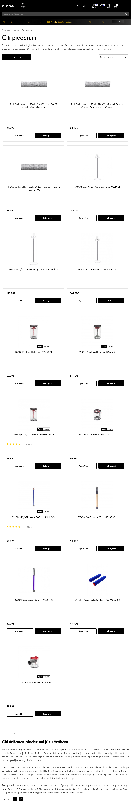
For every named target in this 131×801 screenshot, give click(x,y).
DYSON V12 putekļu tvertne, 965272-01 (97, 434)
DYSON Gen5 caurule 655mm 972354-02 (33, 599)
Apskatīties (19, 135)
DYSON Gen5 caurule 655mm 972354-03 (97, 517)
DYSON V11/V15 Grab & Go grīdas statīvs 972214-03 (33, 269)
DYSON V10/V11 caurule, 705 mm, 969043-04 (34, 517)
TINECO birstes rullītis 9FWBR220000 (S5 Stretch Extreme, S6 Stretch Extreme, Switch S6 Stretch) (97, 106)
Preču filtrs (16, 57)
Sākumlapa (6, 30)
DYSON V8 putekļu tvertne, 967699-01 (34, 682)
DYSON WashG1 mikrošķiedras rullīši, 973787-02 (97, 599)
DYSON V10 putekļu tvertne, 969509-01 (33, 351)
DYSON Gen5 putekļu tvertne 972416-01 (97, 351)
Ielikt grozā (47, 135)
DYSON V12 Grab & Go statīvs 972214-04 (97, 269)
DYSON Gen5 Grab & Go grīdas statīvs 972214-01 (97, 186)
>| (19, 733)
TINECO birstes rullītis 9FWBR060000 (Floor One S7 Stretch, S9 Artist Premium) (33, 106)
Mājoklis (16, 30)
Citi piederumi (27, 30)
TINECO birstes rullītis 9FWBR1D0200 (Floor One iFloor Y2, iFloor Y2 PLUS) (34, 188)
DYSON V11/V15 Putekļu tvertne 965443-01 (33, 434)
